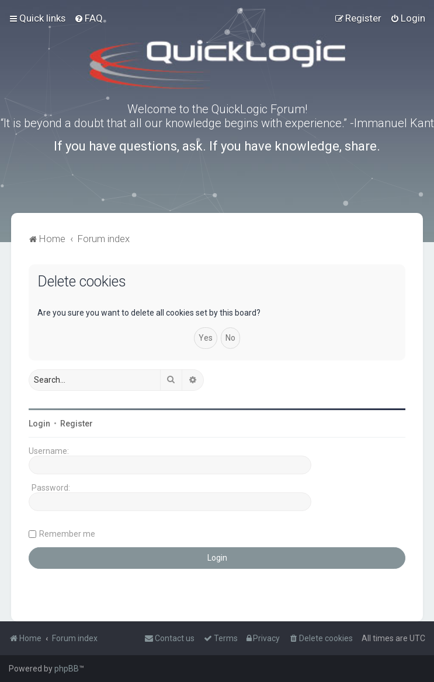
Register (76, 423)
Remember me (67, 533)
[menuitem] (88, 18)
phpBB (66, 668)
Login (39, 423)
